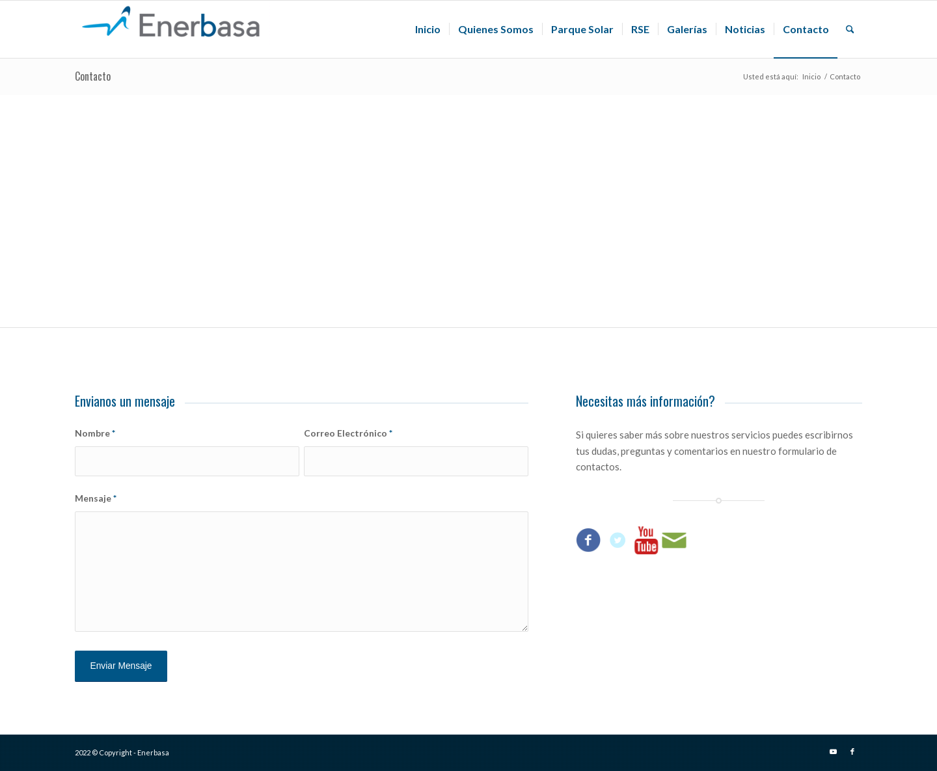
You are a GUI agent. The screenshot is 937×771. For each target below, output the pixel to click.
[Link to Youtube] (833, 751)
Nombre (95, 433)
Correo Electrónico (348, 433)
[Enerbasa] (172, 29)
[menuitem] (428, 29)
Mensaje (95, 498)
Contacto (93, 76)
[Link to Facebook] (852, 751)
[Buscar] (850, 29)
